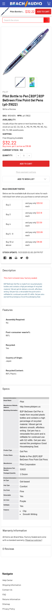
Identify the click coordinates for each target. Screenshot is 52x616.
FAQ (4, 594)
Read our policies (33, 540)
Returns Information (11, 599)
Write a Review (9, 109)
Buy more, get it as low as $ (17, 146)
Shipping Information (11, 585)
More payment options (26, 172)
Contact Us (7, 589)
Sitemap (6, 604)
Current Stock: (13, 150)
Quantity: (8, 155)
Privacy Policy (8, 609)
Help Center (7, 580)
